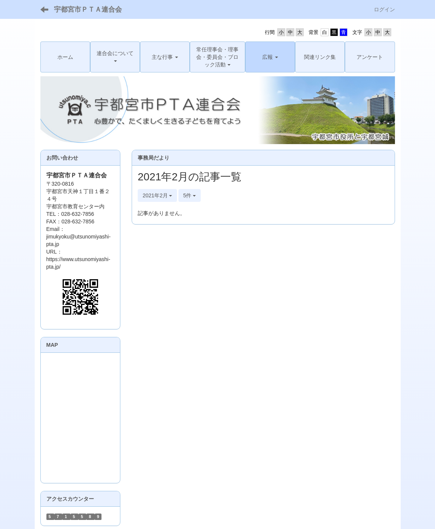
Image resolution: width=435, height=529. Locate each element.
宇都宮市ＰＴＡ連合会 (88, 9)
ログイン (384, 9)
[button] (115, 57)
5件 (189, 195)
